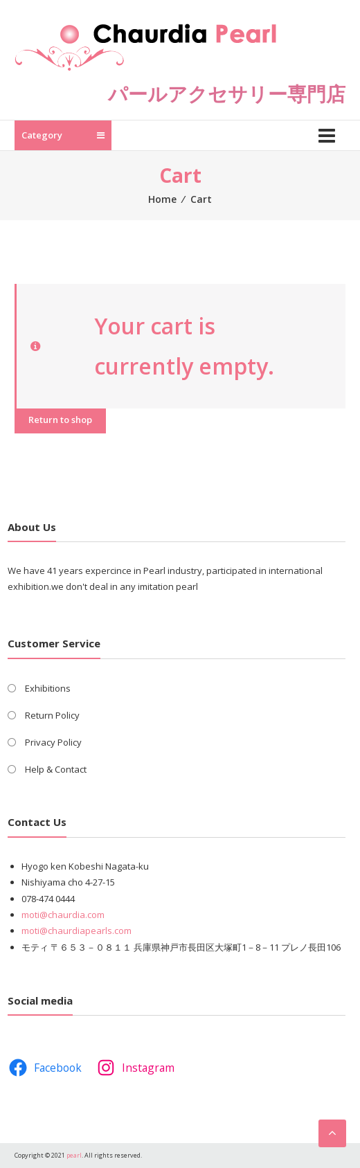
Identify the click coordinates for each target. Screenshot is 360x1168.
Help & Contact (56, 769)
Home (162, 199)
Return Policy (52, 715)
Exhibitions (48, 688)
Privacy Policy (53, 742)
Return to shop (60, 419)
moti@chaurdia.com (63, 914)
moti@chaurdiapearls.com (76, 930)
